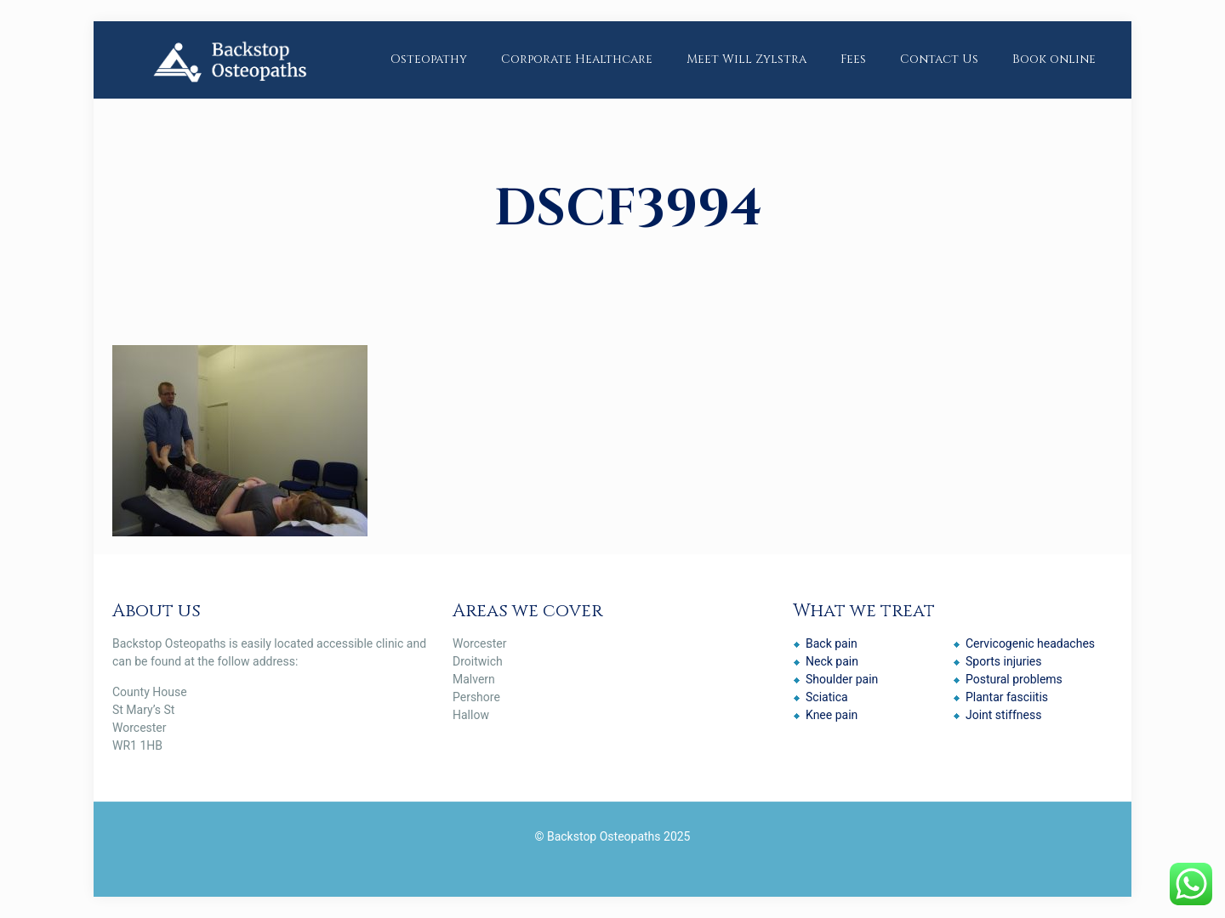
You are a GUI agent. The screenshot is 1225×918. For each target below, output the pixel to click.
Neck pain (832, 661)
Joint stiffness (1003, 715)
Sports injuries (1004, 661)
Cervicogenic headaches (1030, 643)
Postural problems (1014, 679)
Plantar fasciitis (1007, 697)
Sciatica (827, 697)
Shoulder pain (842, 679)
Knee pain (832, 715)
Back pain (832, 643)
